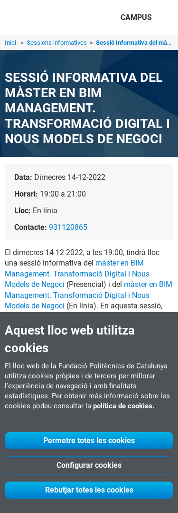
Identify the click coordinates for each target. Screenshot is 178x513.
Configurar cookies (89, 465)
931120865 (68, 227)
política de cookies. (123, 406)
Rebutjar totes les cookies (89, 489)
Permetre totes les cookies (89, 440)
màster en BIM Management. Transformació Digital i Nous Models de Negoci (77, 273)
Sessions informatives (57, 42)
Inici (10, 42)
